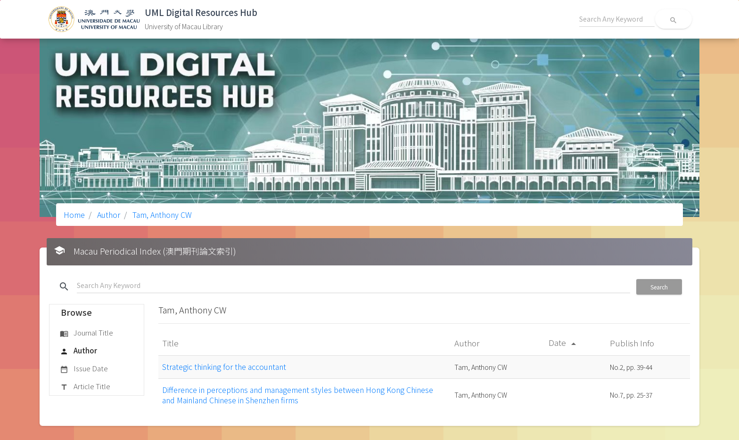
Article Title (85, 387)
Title (171, 343)
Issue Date (84, 369)
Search (659, 287)
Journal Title (86, 333)
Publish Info (633, 343)
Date (564, 342)
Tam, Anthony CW (161, 214)
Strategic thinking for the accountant (224, 366)
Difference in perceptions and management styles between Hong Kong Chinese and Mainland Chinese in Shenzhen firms (297, 395)
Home (74, 214)
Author (107, 214)
